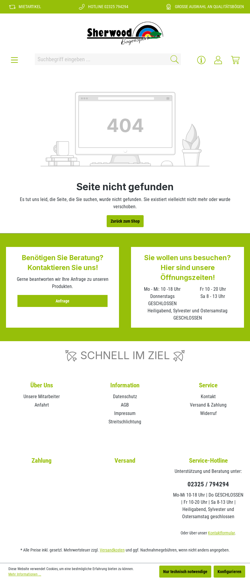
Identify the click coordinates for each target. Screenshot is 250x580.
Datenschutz (125, 396)
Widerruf (208, 413)
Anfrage (62, 301)
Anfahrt (42, 405)
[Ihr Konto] (218, 60)
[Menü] (14, 60)
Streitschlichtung (124, 422)
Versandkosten (112, 550)
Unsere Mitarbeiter (41, 396)
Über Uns (41, 385)
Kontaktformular (221, 532)
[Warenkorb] (235, 60)
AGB (125, 405)
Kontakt (208, 396)
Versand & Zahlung (208, 405)
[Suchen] (173, 59)
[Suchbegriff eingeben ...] (100, 59)
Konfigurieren (229, 571)
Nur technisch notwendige (185, 571)
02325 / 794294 (208, 484)
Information (124, 385)
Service (208, 385)
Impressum (125, 413)
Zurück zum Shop (125, 221)
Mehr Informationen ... (24, 574)
